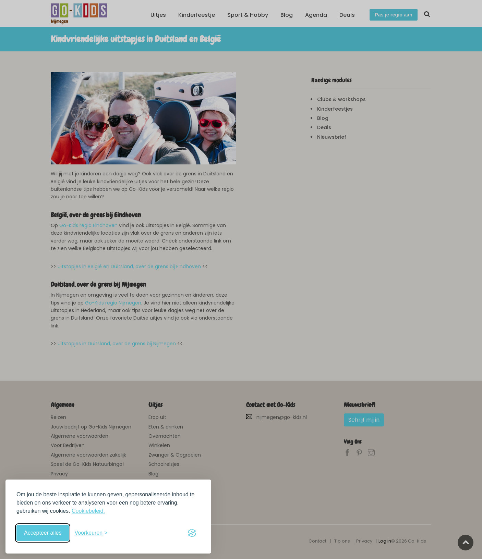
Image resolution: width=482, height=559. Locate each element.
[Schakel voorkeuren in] (90, 533)
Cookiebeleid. (88, 511)
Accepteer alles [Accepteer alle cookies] (42, 533)
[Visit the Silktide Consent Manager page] (192, 533)
